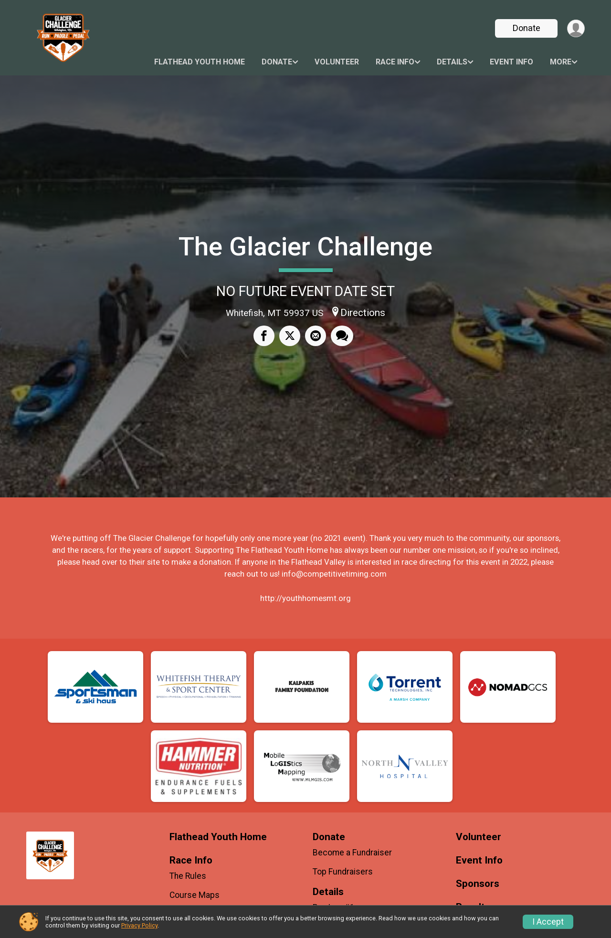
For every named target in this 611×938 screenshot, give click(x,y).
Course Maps (194, 895)
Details (452, 61)
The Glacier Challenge (305, 247)
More (560, 61)
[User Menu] (576, 28)
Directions (362, 312)
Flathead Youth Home (199, 61)
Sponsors (477, 883)
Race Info (395, 61)
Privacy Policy (139, 925)
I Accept (548, 922)
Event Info (511, 61)
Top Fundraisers (343, 871)
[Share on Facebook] (263, 336)
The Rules (187, 876)
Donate (526, 28)
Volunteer (337, 61)
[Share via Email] (315, 336)
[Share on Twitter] (289, 336)
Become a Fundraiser (352, 852)
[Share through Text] (342, 336)
